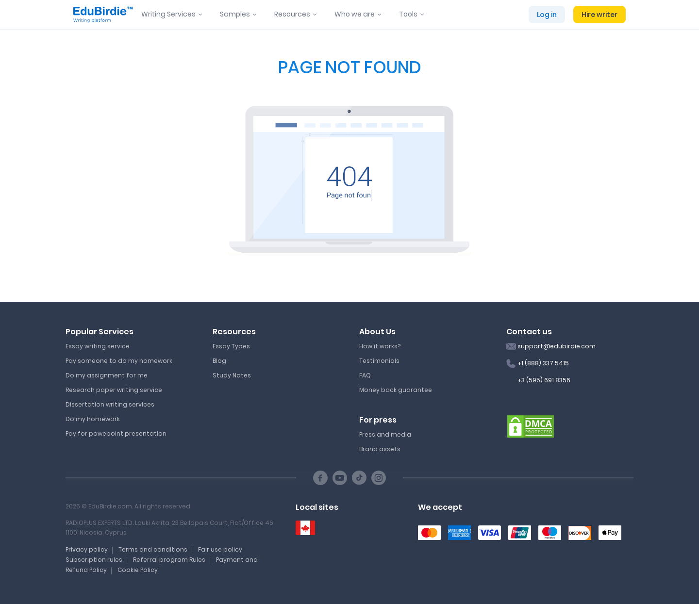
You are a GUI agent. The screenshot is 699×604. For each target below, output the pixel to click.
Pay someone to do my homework (119, 361)
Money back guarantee (395, 390)
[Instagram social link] (378, 478)
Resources (292, 14)
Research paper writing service (114, 390)
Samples (235, 14)
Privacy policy (87, 549)
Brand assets (379, 449)
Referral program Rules (169, 559)
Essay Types (231, 346)
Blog (219, 361)
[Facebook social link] (320, 478)
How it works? (379, 346)
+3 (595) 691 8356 (543, 380)
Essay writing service (98, 346)
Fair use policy (220, 549)
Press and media (385, 434)
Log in (547, 14)
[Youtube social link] (340, 478)
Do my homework (93, 419)
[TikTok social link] (359, 478)
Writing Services (168, 14)
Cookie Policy (137, 570)
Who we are (354, 14)
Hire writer (599, 14)
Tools (408, 14)
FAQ (365, 375)
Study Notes (232, 375)
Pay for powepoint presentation (116, 433)
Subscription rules (94, 559)
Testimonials (379, 361)
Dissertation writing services (110, 404)
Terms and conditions (152, 549)
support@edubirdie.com (556, 346)
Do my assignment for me (107, 375)
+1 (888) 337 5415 (543, 363)
